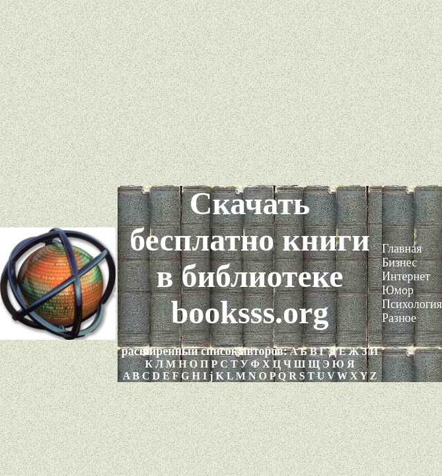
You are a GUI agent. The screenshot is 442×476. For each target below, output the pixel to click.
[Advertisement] (221, 92)
